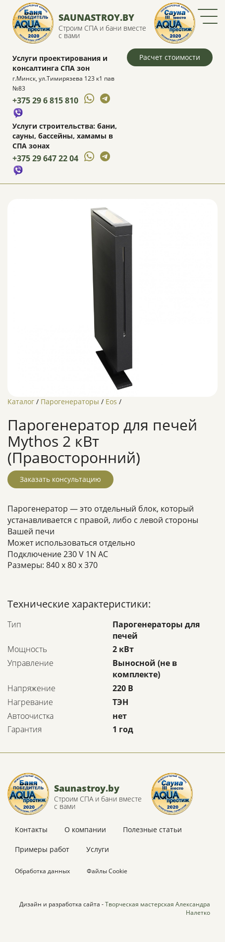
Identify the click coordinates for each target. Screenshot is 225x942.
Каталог (20, 401)
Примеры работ (42, 849)
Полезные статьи (152, 829)
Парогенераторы (70, 401)
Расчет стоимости (169, 57)
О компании (85, 829)
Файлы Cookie (107, 871)
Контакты (31, 829)
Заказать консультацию (60, 479)
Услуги (97, 849)
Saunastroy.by (96, 17)
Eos (111, 401)
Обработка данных (42, 871)
